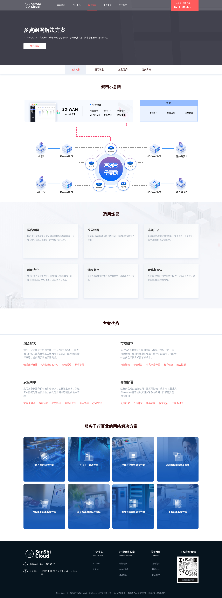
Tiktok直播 (124, 569)
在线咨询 (34, 46)
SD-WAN (96, 563)
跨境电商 (123, 563)
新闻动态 (156, 569)
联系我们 (156, 575)
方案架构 (75, 69)
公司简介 (156, 563)
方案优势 (122, 69)
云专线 (96, 569)
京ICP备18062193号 (157, 593)
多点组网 (123, 575)
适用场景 (99, 69)
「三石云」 (32, 5)
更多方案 (146, 69)
